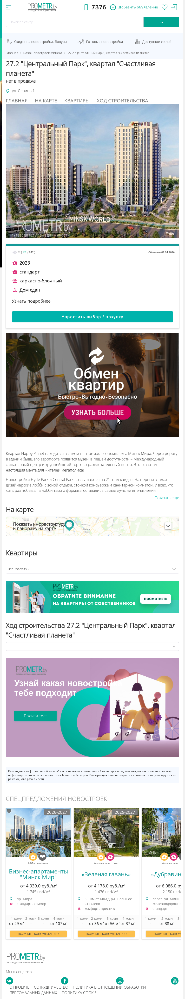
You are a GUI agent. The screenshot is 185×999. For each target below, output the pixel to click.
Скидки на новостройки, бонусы (40, 41)
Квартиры (77, 100)
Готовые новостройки (104, 41)
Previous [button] (4, 873)
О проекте (19, 987)
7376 (99, 7)
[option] (38, 876)
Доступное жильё (156, 41)
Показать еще (167, 497)
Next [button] (180, 873)
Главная (17, 100)
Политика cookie (79, 992)
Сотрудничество (51, 987)
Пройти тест (35, 716)
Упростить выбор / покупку (92, 317)
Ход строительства (122, 100)
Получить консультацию (38, 934)
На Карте (46, 100)
